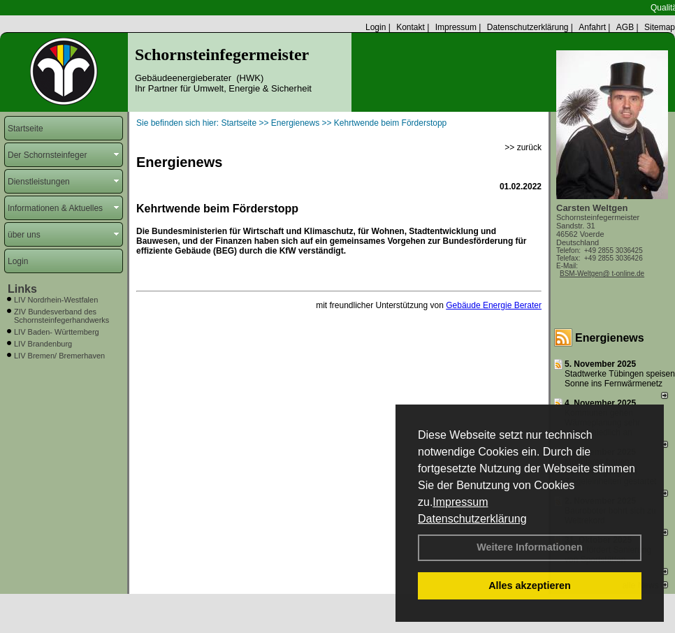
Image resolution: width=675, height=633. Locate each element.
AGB (625, 27)
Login (375, 27)
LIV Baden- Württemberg (56, 332)
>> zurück (523, 147)
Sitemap (659, 27)
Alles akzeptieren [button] (529, 585)
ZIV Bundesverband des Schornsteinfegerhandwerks (61, 315)
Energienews (609, 338)
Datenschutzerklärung (472, 519)
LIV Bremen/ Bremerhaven (59, 355)
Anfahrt (592, 27)
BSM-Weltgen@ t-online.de (602, 273)
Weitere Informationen (530, 547)
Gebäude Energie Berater (494, 305)
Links (22, 289)
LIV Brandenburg (43, 344)
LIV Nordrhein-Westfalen (56, 300)
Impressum (460, 502)
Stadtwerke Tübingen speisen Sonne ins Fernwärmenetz (620, 378)
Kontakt (410, 27)
